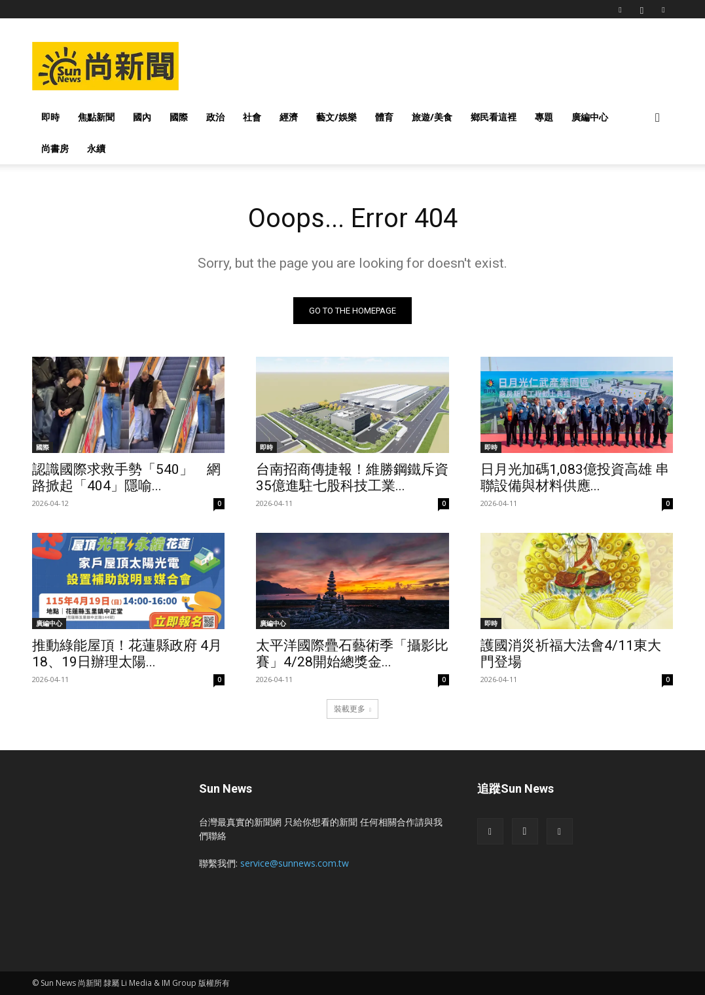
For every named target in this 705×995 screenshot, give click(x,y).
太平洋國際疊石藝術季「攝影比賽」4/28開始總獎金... (352, 654)
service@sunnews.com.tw (294, 863)
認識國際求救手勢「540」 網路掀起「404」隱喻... (126, 477)
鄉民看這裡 (493, 117)
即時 (50, 117)
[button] (658, 118)
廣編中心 (589, 117)
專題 (544, 117)
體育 (384, 117)
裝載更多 (352, 708)
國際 (179, 117)
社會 (252, 117)
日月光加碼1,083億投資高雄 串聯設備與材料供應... (574, 477)
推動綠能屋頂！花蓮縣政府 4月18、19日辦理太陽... (127, 654)
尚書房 (55, 148)
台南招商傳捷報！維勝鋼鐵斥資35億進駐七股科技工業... (352, 477)
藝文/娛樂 (336, 117)
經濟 (289, 117)
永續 (96, 148)
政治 (215, 117)
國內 (142, 117)
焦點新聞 (96, 117)
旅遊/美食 (432, 117)
